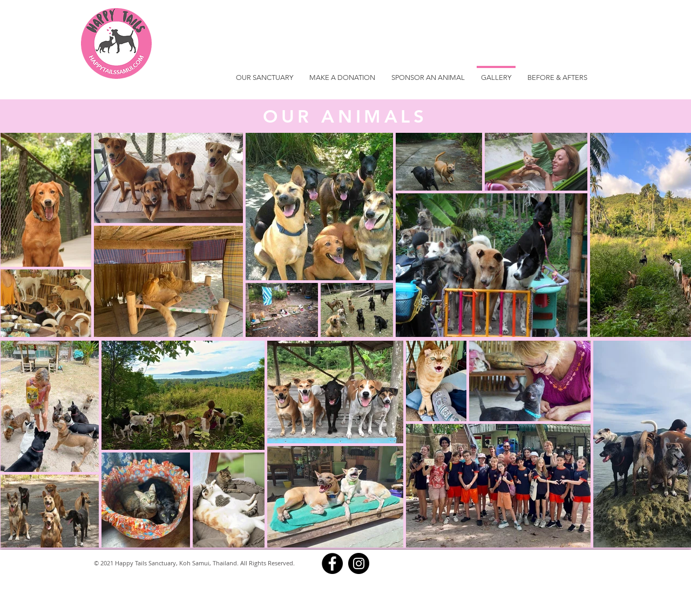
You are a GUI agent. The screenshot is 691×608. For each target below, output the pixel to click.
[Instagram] (358, 563)
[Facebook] (332, 563)
